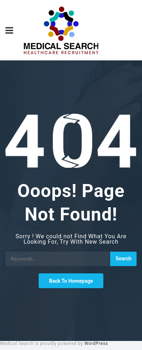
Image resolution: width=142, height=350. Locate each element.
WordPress (96, 343)
